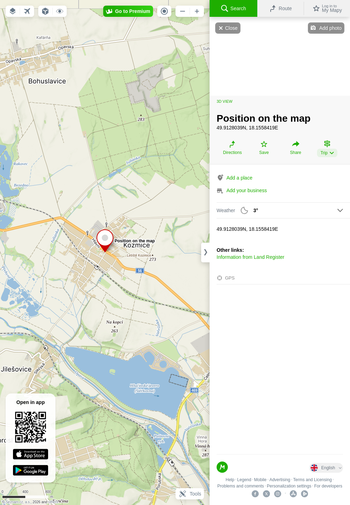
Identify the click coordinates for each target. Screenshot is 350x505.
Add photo (330, 28)
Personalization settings (289, 486)
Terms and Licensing (312, 479)
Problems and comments (240, 486)
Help (230, 479)
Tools (189, 494)
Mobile (260, 479)
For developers (328, 486)
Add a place (239, 178)
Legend (244, 479)
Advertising (279, 479)
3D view (224, 101)
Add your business (246, 190)
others (53, 502)
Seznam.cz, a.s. (18, 502)
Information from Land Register (250, 257)
